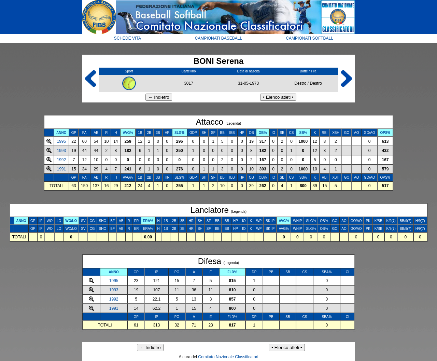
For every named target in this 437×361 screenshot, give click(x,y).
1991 (61, 169)
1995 (61, 141)
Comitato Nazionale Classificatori (228, 357)
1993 (61, 150)
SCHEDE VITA (127, 38)
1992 (61, 159)
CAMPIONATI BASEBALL (218, 38)
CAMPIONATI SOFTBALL (309, 38)
